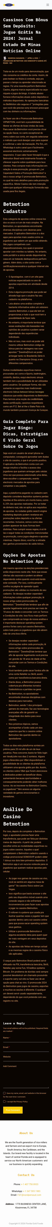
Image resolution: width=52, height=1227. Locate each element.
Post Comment (13, 1110)
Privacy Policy (21, 1102)
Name (6, 1038)
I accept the (17, 1102)
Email (6, 1047)
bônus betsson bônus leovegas (28, 392)
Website (7, 1056)
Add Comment (10, 1066)
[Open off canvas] (47, 5)
